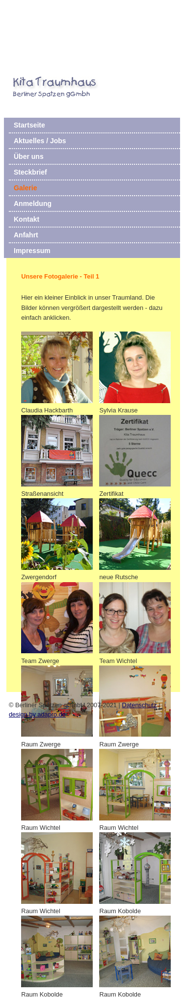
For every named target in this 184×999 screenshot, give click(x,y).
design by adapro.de (37, 714)
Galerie (25, 188)
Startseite (29, 125)
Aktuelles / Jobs (40, 141)
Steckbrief (30, 172)
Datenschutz (139, 705)
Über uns (29, 156)
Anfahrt (26, 235)
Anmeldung (33, 203)
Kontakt (26, 219)
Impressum (32, 251)
